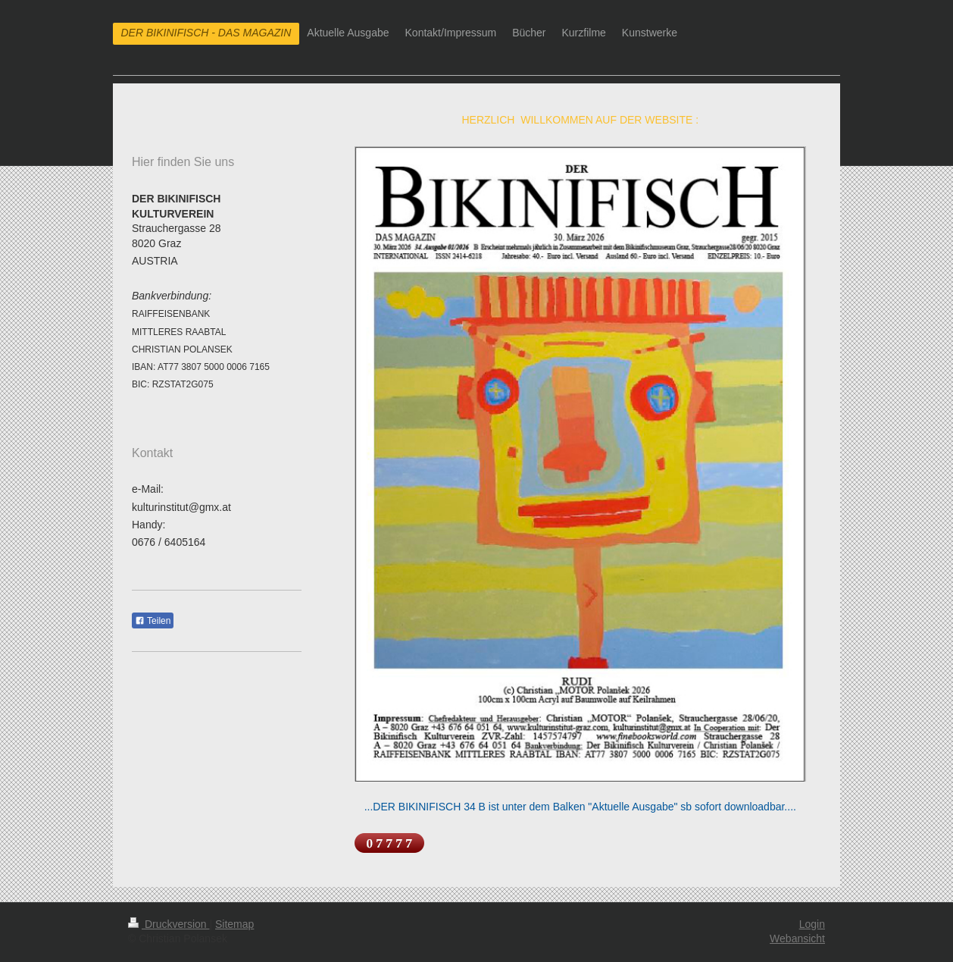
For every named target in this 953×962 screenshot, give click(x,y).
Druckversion (168, 924)
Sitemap (234, 924)
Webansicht (797, 938)
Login (812, 924)
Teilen (152, 621)
